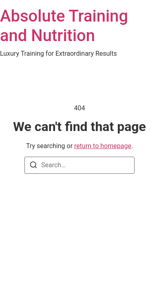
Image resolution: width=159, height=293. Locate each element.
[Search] (33, 166)
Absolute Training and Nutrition (64, 26)
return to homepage (102, 146)
